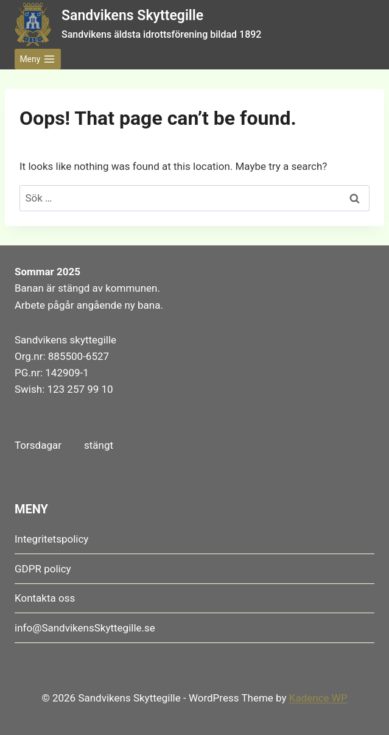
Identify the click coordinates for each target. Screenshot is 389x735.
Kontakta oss (45, 598)
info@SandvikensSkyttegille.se (85, 628)
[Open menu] (38, 59)
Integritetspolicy (51, 539)
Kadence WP (318, 698)
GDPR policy (43, 569)
